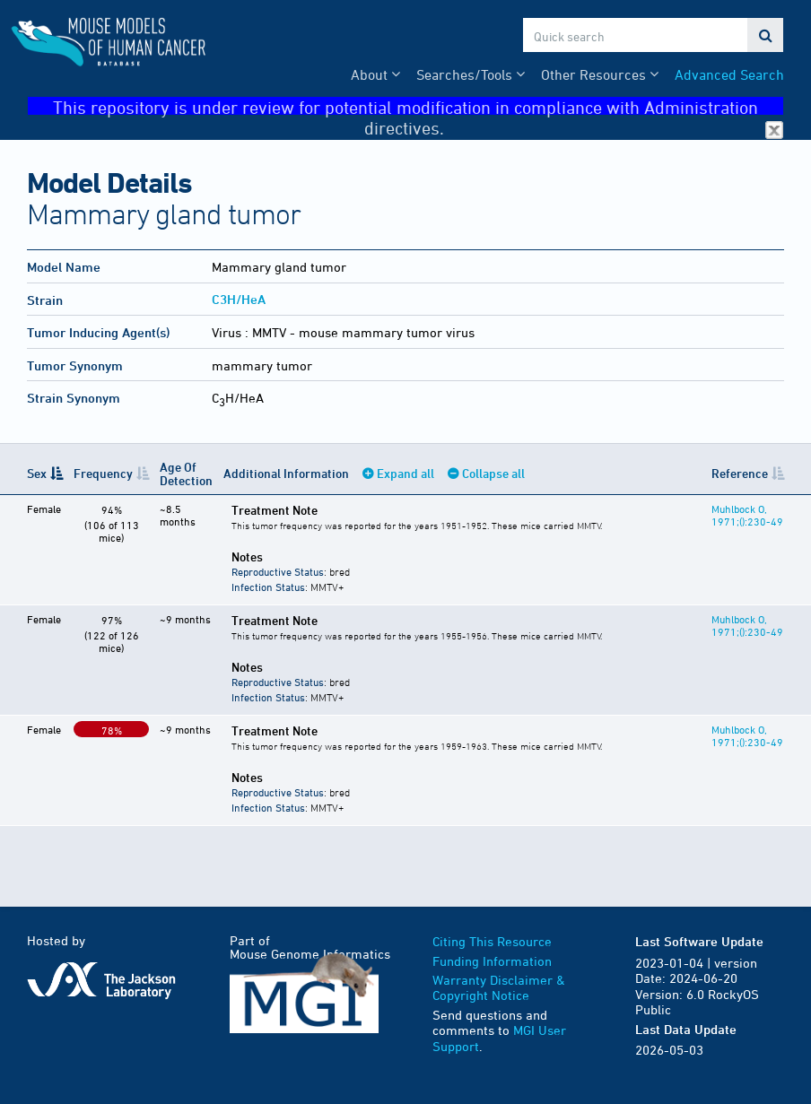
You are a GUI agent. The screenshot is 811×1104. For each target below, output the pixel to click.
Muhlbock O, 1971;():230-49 (747, 514)
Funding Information (492, 961)
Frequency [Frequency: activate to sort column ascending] (103, 473)
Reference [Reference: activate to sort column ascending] (739, 473)
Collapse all (493, 473)
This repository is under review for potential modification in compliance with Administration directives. (418, 106)
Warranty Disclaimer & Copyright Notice (498, 988)
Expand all (405, 473)
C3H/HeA (239, 299)
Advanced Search (729, 74)
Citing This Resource (492, 941)
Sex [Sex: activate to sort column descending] (37, 473)
